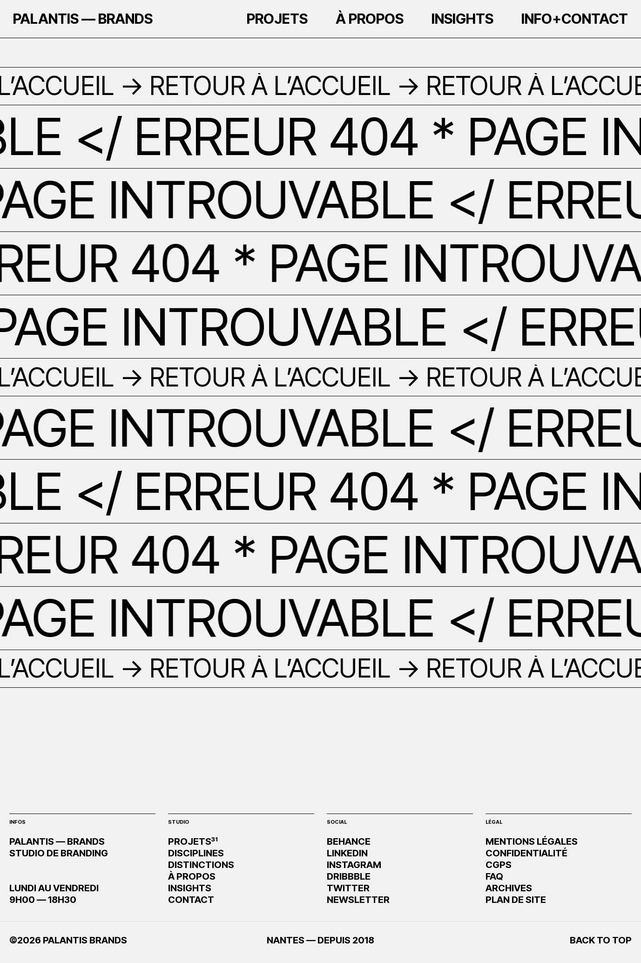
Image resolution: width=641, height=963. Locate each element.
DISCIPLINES (196, 853)
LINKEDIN (347, 853)
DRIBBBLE (349, 876)
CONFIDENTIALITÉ (526, 853)
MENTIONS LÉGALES (532, 841)
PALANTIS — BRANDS (83, 21)
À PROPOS (192, 876)
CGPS (499, 864)
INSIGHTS (189, 888)
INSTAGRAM (354, 864)
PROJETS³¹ (193, 841)
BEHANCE (349, 841)
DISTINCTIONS (201, 864)
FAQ (494, 876)
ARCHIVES (509, 888)
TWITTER (348, 888)
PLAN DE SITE (516, 899)
